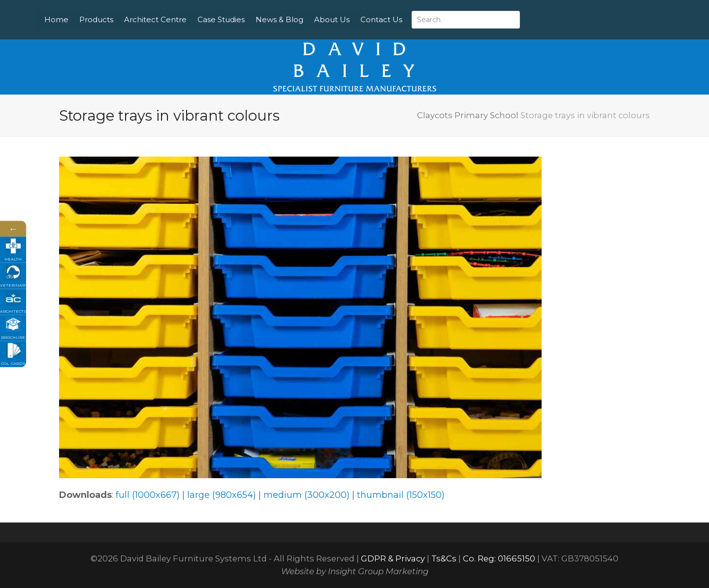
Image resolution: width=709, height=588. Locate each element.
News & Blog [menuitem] (308, 19)
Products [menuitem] (125, 19)
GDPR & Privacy (393, 558)
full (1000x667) (148, 495)
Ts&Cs (443, 558)
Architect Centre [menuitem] (184, 19)
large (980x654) (221, 495)
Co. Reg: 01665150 (499, 558)
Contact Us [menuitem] (410, 19)
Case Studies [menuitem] (249, 19)
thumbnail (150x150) (401, 495)
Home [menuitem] (85, 19)
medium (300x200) (306, 495)
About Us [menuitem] (360, 19)
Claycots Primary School (467, 115)
